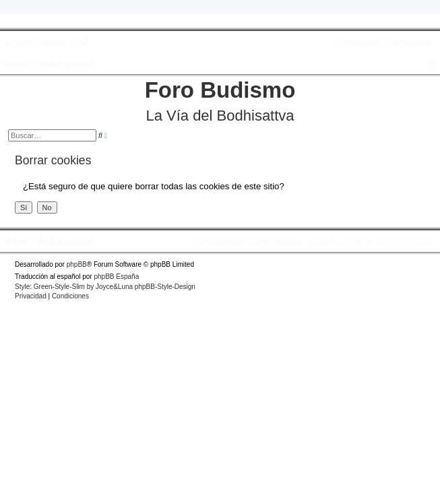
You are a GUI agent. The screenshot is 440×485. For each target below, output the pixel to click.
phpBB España (116, 276)
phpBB (77, 264)
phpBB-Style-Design (165, 286)
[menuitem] (78, 41)
